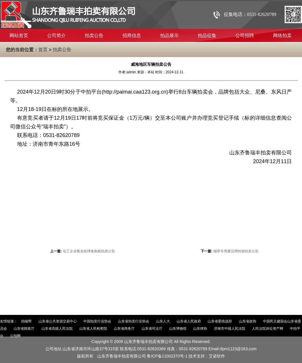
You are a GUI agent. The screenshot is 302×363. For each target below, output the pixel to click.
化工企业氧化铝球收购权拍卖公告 (89, 251)
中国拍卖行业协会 (97, 321)
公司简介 (56, 35)
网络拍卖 (282, 35)
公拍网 (15, 336)
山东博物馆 (177, 328)
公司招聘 (244, 35)
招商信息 (131, 35)
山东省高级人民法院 (57, 328)
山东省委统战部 (220, 321)
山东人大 (163, 321)
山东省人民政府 (189, 321)
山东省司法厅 (152, 328)
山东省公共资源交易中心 (58, 321)
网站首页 (19, 35)
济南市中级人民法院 (229, 328)
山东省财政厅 (24, 328)
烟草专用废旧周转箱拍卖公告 (236, 251)
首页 (42, 49)
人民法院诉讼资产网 (267, 328)
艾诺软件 (217, 356)
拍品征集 (207, 35)
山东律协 (200, 328)
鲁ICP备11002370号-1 (167, 356)
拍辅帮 (26, 321)
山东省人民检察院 (93, 328)
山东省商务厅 (124, 328)
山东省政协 (247, 321)
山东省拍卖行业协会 (133, 321)
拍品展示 (169, 35)
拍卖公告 (94, 35)
